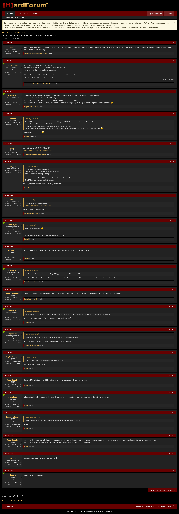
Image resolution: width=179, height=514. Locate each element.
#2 (173, 61)
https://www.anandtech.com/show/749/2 (38, 150)
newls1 (6, 38)
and (31, 107)
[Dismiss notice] (174, 23)
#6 (173, 161)
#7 (173, 195)
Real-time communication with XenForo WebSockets (96, 511)
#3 (173, 91)
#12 (173, 306)
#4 (173, 114)
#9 (173, 246)
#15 (173, 375)
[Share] (170, 43)
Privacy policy (161, 506)
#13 (173, 329)
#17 (173, 412)
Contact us (139, 506)
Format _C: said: (30, 119)
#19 (173, 454)
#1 (173, 43)
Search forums (19, 17)
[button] (28, 13)
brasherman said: (31, 271)
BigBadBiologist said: (32, 311)
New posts (22, 14)
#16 (173, 393)
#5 (173, 143)
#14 (173, 352)
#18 (173, 436)
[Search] (169, 13)
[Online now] (3, 63)
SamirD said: (29, 225)
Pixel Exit (76, 511)
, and (35, 54)
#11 (173, 289)
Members (35, 14)
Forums (10, 14)
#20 (173, 471)
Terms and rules (150, 506)
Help (169, 506)
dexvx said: (29, 200)
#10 (173, 266)
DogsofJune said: (31, 166)
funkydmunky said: (31, 417)
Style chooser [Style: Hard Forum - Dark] (8, 506)
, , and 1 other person (40, 84)
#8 (173, 220)
